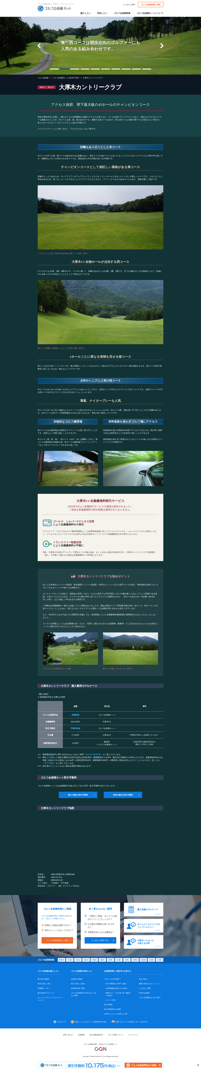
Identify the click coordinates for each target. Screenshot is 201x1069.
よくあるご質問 (129, 4)
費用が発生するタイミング (149, 984)
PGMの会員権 (144, 993)
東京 (86, 960)
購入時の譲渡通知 (93, 754)
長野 (127, 960)
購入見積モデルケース (147, 909)
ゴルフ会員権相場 (122, 13)
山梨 (118, 960)
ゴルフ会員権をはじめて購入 (150, 998)
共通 (159, 960)
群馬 (110, 960)
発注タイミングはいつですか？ (59, 930)
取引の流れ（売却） (78, 984)
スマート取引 (111, 1000)
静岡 (135, 960)
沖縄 (151, 960)
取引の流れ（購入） (45, 984)
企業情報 (81, 1035)
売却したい (102, 13)
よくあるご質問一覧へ (100, 940)
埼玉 (78, 960)
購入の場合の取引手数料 (78, 795)
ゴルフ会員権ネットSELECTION (66, 78)
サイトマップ (133, 1035)
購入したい (86, 13)
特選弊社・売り (43, 988)
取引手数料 (49, 763)
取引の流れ (143, 979)
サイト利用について (115, 1035)
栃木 (102, 960)
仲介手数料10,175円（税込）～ (117, 984)
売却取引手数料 (77, 979)
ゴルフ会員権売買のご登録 (57, 940)
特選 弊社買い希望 (78, 988)
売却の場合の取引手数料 (123, 795)
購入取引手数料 (43, 979)
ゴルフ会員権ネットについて (150, 13)
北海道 (143, 960)
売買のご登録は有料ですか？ (58, 925)
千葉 (70, 960)
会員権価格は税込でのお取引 (117, 988)
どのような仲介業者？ (112, 979)
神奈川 (61, 960)
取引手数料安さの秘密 (112, 1009)
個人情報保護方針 (96, 1035)
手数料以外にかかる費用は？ (101, 932)
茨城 (94, 960)
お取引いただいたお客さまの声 (145, 941)
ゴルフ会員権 (43, 78)
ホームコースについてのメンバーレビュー (148, 925)
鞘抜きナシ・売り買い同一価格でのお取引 (118, 994)
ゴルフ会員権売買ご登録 (150, 5)
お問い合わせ (68, 1035)
